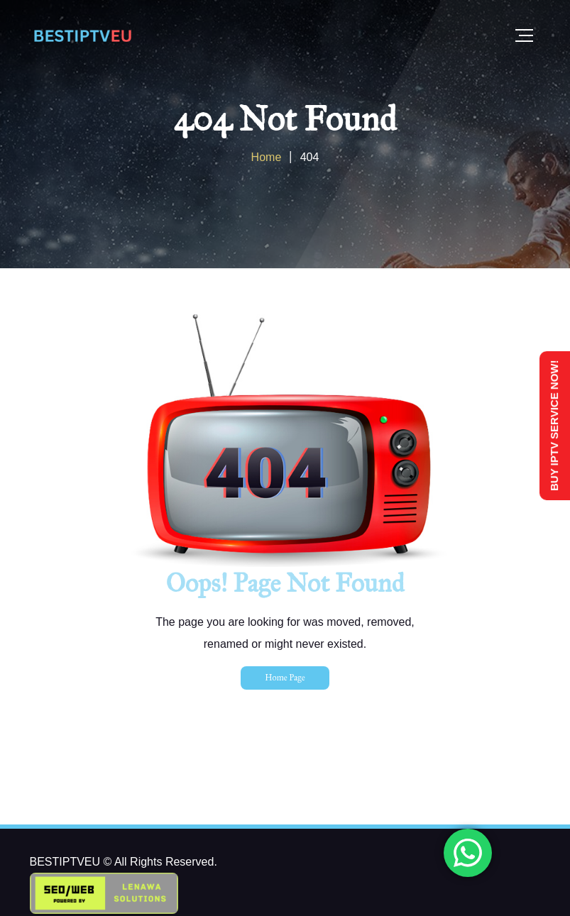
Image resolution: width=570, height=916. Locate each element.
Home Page (285, 678)
